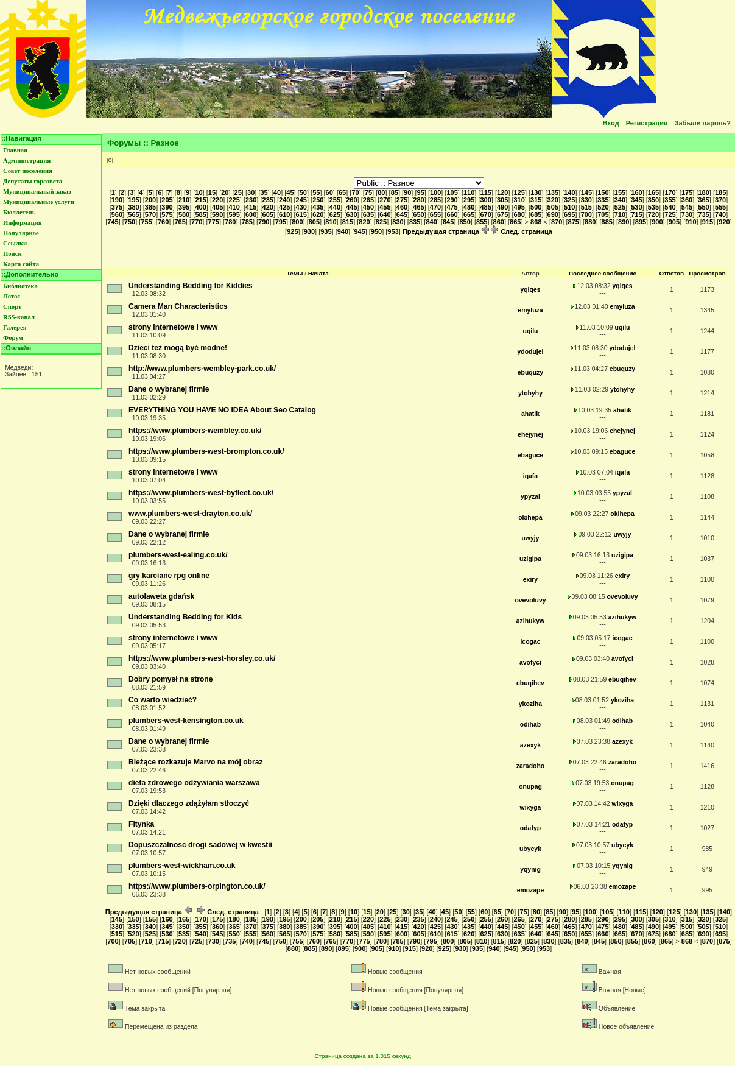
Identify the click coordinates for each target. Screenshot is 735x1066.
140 (569, 192)
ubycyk (530, 848)
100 (435, 192)
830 (397, 221)
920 (724, 221)
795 (280, 221)
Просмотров (707, 273)
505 (552, 207)
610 (284, 214)
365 (703, 199)
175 (686, 192)
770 (196, 221)
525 (619, 207)
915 (707, 221)
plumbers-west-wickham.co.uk (181, 865)
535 (653, 207)
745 (112, 221)
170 (669, 192)
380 (133, 207)
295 (468, 199)
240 (284, 199)
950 (376, 231)
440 (334, 207)
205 (166, 199)
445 (351, 207)
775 (213, 221)
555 (720, 207)
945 (359, 231)
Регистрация (647, 123)
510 (569, 207)
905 (674, 221)
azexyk (530, 745)
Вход (610, 123)
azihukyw (530, 621)
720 (653, 214)
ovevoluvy (530, 600)
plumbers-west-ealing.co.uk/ (178, 555)
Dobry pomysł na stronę (170, 679)
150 (602, 192)
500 (535, 207)
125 (519, 192)
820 (364, 221)
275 (401, 199)
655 (435, 214)
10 (198, 192)
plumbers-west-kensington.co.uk (186, 720)
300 (485, 199)
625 (334, 214)
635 (368, 214)
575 (166, 214)
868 (535, 221)
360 (686, 199)
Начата (318, 273)
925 (292, 231)
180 (703, 192)
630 (351, 214)
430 (301, 207)
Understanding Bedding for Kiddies (190, 285)
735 (703, 214)
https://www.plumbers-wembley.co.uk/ (194, 430)
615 (301, 214)
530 (636, 207)
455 (384, 207)
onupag (530, 786)
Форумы (124, 142)
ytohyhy (530, 393)
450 (368, 207)
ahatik (530, 414)
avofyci (530, 662)
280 (418, 199)
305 (502, 199)
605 (267, 214)
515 (586, 207)
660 (451, 214)
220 (217, 199)
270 (384, 199)
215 (200, 199)
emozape (530, 890)
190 (116, 199)
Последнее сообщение (602, 273)
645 (401, 214)
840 (431, 221)
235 (267, 199)
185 (720, 192)
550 (703, 207)
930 (309, 231)
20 (224, 192)
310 (519, 199)
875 (573, 221)
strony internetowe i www (173, 327)
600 (250, 214)
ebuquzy (530, 372)
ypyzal (530, 496)
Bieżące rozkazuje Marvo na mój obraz (195, 762)
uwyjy (530, 538)
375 (116, 207)
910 (690, 221)
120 (502, 192)
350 (653, 199)
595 (233, 214)
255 (334, 199)
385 (150, 207)
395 (183, 207)
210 (183, 199)
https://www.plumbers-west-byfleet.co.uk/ (200, 493)
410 (233, 207)
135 (552, 192)
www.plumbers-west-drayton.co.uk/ (190, 513)
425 (284, 207)
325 (569, 199)
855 (481, 221)
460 (401, 207)
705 (602, 214)
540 (669, 207)
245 (301, 199)
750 (129, 221)
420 (267, 207)
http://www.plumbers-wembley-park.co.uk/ (202, 368)
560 (116, 214)
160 (636, 192)
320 (552, 199)
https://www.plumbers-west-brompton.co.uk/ (206, 451)
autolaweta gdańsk (161, 596)
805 (314, 221)
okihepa (530, 517)
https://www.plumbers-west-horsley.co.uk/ (201, 658)
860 (498, 221)
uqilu (530, 331)
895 (640, 221)
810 (330, 221)
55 (316, 192)
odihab (530, 724)
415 (250, 207)
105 (451, 192)
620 (317, 214)
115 (485, 192)
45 (290, 192)
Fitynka (141, 824)
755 (146, 221)
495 (519, 207)
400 (200, 207)
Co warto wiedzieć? (162, 700)
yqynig (530, 869)
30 (251, 192)
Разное (165, 142)
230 (250, 199)
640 (384, 214)
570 (150, 214)
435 (317, 207)
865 (515, 221)
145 (586, 192)
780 (230, 221)
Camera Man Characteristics (178, 306)
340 (619, 199)
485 (485, 207)
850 (464, 221)
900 (657, 221)
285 (435, 199)
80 (381, 192)
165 (653, 192)
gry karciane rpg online (168, 575)
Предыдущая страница (446, 231)
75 (368, 192)
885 (607, 221)
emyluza (530, 310)
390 (166, 207)
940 (342, 231)
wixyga (530, 807)
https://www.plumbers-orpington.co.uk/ (197, 886)
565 (133, 214)
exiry (530, 579)
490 (502, 207)
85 (394, 192)
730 (686, 214)
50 (303, 192)
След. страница (521, 231)
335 (602, 199)
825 (381, 221)
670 (485, 214)
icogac (530, 641)
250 (317, 199)
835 (414, 221)
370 (720, 199)
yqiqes (530, 289)
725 (669, 214)
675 (502, 214)
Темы (295, 273)
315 (535, 199)
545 (686, 207)
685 (535, 214)
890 (623, 221)
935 (325, 231)
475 (451, 207)
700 (586, 214)
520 (602, 207)
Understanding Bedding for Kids (185, 617)
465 (418, 207)
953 (392, 231)
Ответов (671, 273)
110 (468, 192)
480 (468, 207)
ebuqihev (530, 683)
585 (200, 214)
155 (619, 192)
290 (451, 199)
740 (720, 214)
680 (519, 214)
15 (212, 192)
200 (150, 199)
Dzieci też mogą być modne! (177, 348)
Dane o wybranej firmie (168, 389)
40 (277, 192)
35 (263, 192)
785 (247, 221)
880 (590, 221)
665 (468, 214)
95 (420, 192)
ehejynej (530, 434)
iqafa (530, 476)
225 (233, 199)
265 (368, 199)
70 (355, 192)
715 (636, 214)
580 (183, 214)
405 (217, 207)
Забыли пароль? (703, 123)
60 (329, 192)
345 (636, 199)
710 (619, 214)
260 (351, 199)
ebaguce (530, 455)
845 (448, 221)
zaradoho (530, 766)
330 (586, 199)
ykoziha (530, 704)
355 (669, 199)
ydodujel (531, 351)
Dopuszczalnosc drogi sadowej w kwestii (200, 845)
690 (552, 214)
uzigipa (530, 559)
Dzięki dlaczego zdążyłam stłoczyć (188, 803)
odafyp (530, 828)
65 (342, 192)
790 (263, 221)
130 (535, 192)
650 (418, 214)
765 (179, 221)
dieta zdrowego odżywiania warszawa (194, 782)
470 (435, 207)
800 (297, 221)
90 (407, 192)
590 (217, 214)
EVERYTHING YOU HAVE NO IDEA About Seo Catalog (222, 410)
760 (163, 221)
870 (556, 221)
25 (238, 192)
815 (347, 221)
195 (133, 199)
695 (569, 214)
